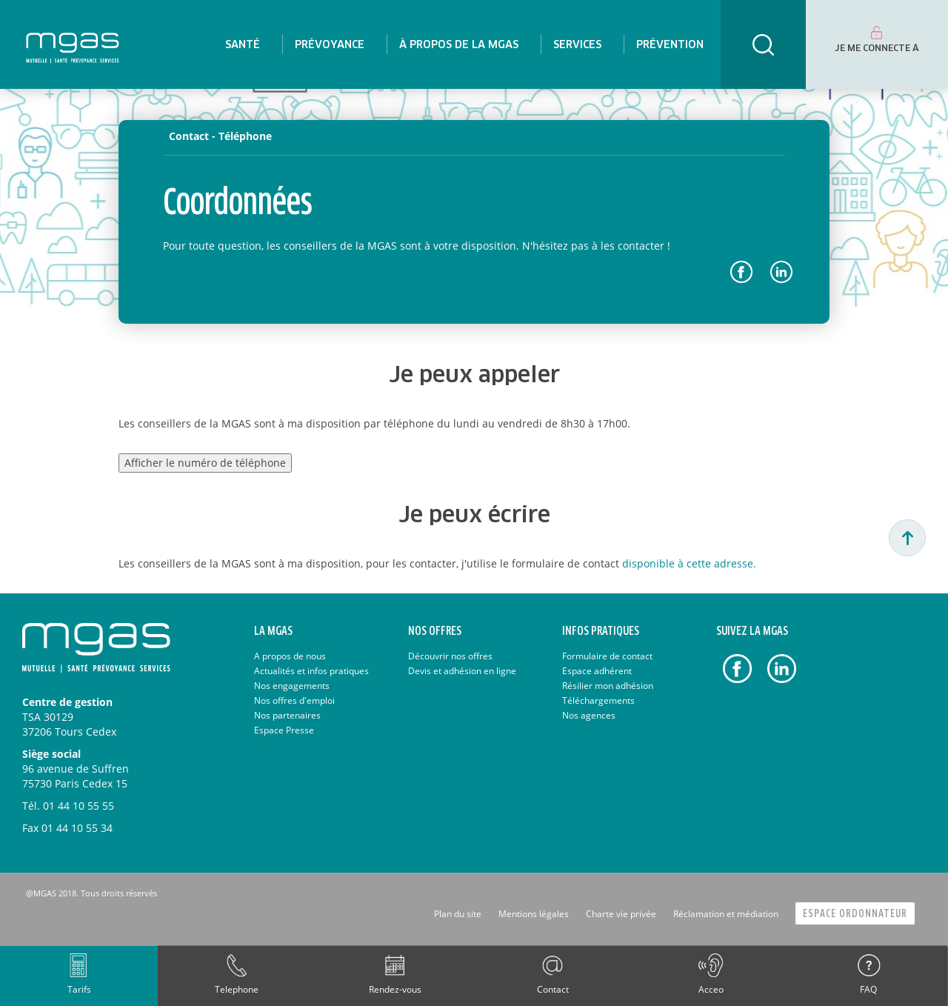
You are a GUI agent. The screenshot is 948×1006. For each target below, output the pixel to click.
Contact (553, 989)
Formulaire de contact (607, 656)
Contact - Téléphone (220, 136)
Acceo (711, 989)
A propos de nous (290, 656)
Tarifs (79, 989)
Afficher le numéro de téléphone (205, 463)
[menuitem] (242, 44)
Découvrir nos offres (450, 656)
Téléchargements (598, 700)
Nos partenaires (287, 715)
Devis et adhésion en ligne (462, 670)
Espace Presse (284, 730)
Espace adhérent (597, 670)
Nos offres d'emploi (294, 700)
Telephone (236, 989)
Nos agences (588, 715)
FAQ (868, 989)
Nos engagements (292, 685)
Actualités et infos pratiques (311, 670)
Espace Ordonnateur (855, 913)
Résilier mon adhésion (607, 685)
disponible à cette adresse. (689, 563)
